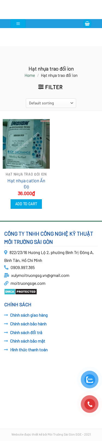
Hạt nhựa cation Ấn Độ (26, 183)
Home (29, 75)
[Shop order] (51, 103)
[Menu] (18, 23)
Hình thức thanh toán (29, 349)
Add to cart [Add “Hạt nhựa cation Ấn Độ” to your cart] (26, 203)
